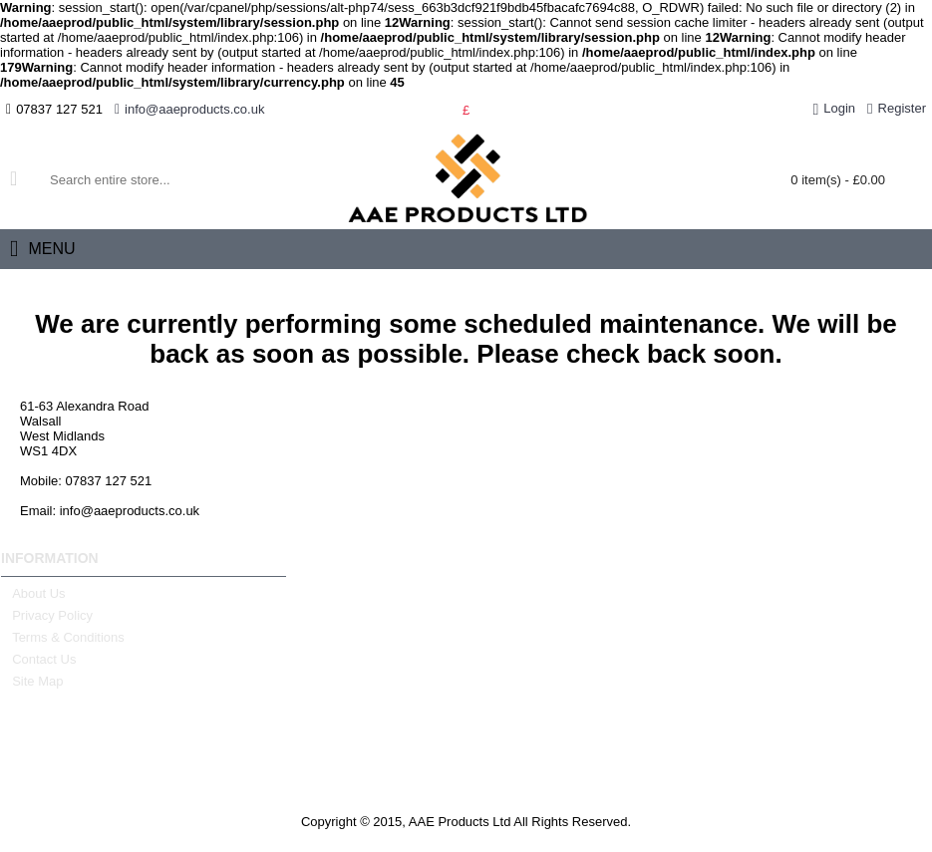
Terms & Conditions (63, 638)
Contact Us (38, 660)
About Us (33, 594)
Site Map (32, 682)
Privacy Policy (47, 616)
